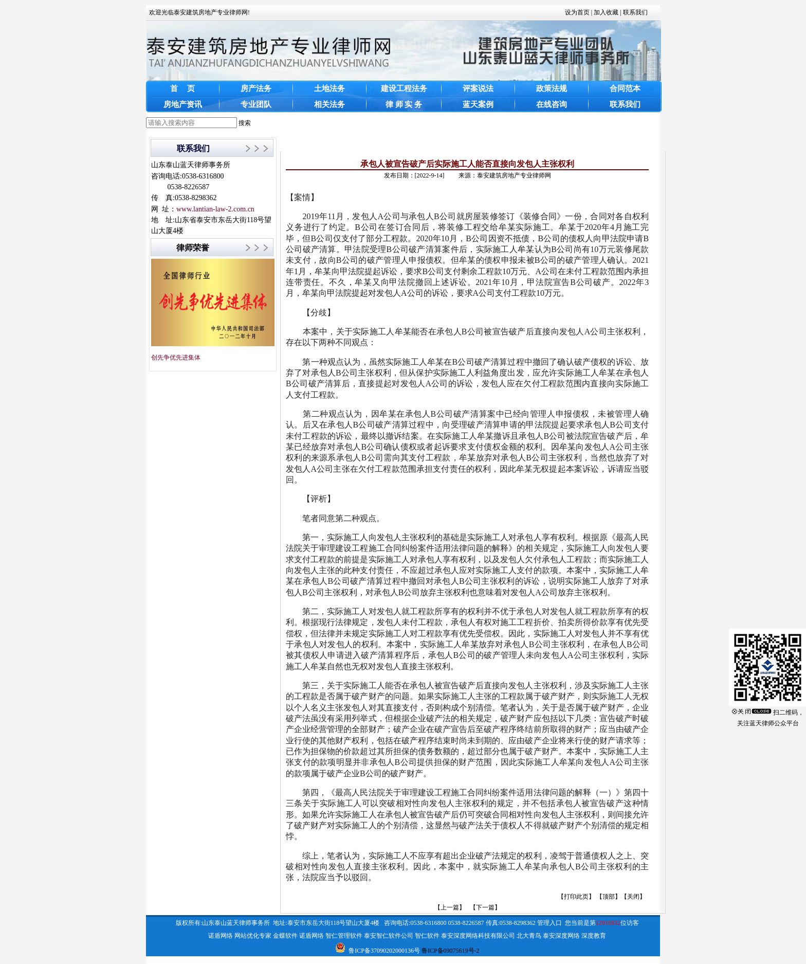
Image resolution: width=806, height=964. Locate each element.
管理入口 (549, 922)
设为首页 (577, 12)
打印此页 (576, 896)
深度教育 (593, 935)
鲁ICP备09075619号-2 (451, 950)
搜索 (245, 123)
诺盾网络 (220, 935)
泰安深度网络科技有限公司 (478, 935)
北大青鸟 (529, 935)
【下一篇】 (485, 907)
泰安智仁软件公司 (388, 935)
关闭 (633, 896)
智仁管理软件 (343, 935)
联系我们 (635, 12)
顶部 (608, 896)
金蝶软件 (285, 935)
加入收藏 (606, 12)
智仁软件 (427, 935)
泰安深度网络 (561, 935)
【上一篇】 (449, 907)
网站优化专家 (252, 935)
